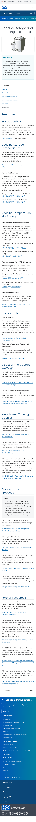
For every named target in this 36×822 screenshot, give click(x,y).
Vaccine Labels (8, 138)
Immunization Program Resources (12, 761)
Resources (4, 89)
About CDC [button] (7, 787)
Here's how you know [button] (8, 3)
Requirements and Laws (9, 764)
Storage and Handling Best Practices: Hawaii (17, 587)
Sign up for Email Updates (12, 777)
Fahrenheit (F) (8, 196)
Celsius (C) (20, 196)
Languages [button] (7, 797)
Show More (5, 107)
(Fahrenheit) (17, 278)
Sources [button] (7, 691)
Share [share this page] (31, 691)
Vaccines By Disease (7, 18)
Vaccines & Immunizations (11, 13)
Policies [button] (5, 792)
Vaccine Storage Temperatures (9, 96)
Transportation (5, 104)
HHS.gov (4, 818)
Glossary (5, 731)
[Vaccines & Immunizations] (18, 700)
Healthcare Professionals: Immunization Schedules (17, 751)
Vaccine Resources (8, 737)
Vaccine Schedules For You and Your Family (15, 734)
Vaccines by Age (7, 725)
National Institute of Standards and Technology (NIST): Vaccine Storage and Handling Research (18, 663)
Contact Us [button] (7, 782)
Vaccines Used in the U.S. (22, 18)
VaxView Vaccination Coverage (11, 728)
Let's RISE (5, 767)
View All (6, 711)
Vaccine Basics (7, 719)
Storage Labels (6, 93)
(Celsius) (6, 278)
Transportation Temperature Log (14, 358)
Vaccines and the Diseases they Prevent (14, 722)
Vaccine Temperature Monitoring (10, 100)
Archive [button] (5, 801)
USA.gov (10, 818)
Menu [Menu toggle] (31, 13)
